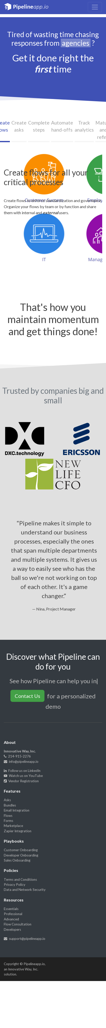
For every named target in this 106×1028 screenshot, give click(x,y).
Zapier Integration (17, 831)
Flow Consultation (17, 924)
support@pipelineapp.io (24, 939)
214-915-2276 (17, 756)
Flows (8, 816)
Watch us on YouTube (23, 776)
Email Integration (16, 810)
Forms (8, 821)
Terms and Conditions (20, 879)
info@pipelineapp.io (21, 762)
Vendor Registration (21, 781)
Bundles (10, 805)
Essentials (11, 909)
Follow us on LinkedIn (22, 771)
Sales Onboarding (17, 860)
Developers (12, 929)
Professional (13, 914)
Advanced (11, 919)
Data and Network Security (25, 890)
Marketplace (13, 826)
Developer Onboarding (21, 855)
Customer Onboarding (21, 850)
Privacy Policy (14, 885)
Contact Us (27, 696)
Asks (7, 800)
